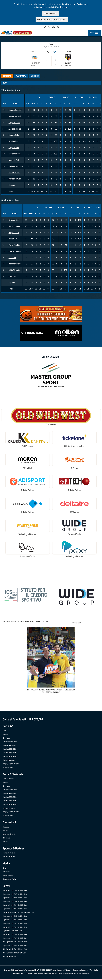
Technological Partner (27, 534)
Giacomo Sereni (14, 226)
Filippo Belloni (14, 147)
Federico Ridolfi (14, 135)
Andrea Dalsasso (15, 129)
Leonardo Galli (14, 160)
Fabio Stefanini (14, 270)
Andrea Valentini (15, 154)
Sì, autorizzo (49, 13)
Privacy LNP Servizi (63, 970)
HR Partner (74, 468)
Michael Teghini (14, 245)
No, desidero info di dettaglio (51, 20)
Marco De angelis (15, 251)
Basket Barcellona (66, 64)
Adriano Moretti (14, 172)
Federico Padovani (15, 110)
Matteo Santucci (15, 179)
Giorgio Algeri (13, 141)
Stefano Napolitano (16, 166)
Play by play (21, 76)
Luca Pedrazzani (15, 264)
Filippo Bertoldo (14, 122)
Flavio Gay (12, 276)
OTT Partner (74, 512)
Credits (96, 970)
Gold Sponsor (27, 446)
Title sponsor (51, 424)
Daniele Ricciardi (15, 116)
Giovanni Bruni (14, 220)
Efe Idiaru (12, 257)
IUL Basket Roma (35, 64)
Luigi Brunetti (14, 232)
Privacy (53, 970)
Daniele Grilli (13, 239)
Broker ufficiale (74, 534)
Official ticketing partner (74, 446)
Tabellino (35, 76)
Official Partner (27, 490)
